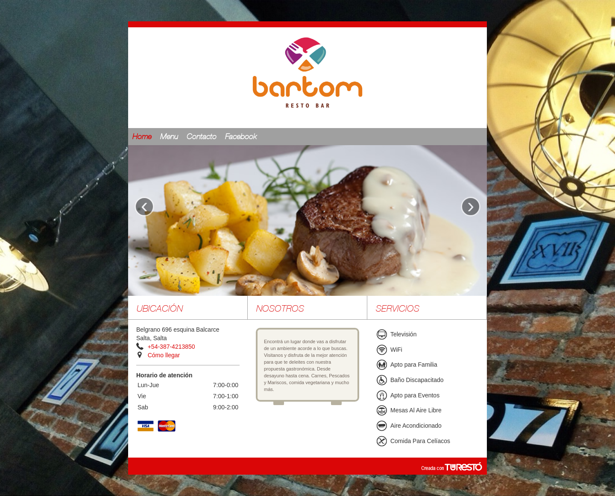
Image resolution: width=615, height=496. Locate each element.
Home (142, 137)
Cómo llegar (164, 355)
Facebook (241, 137)
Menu (169, 137)
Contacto (202, 137)
